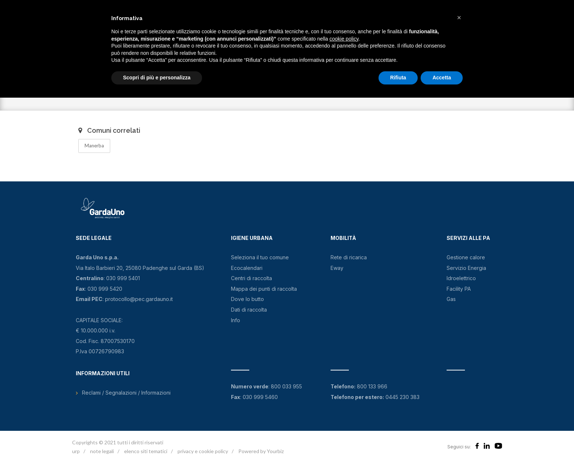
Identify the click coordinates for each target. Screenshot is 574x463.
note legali (102, 451)
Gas (451, 299)
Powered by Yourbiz (261, 451)
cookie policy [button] (343, 39)
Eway (337, 268)
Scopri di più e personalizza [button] (156, 77)
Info (235, 320)
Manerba (94, 145)
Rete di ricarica (349, 257)
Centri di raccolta (251, 278)
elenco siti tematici (145, 451)
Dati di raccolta (249, 309)
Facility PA (459, 289)
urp (76, 451)
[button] (459, 17)
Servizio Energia (466, 268)
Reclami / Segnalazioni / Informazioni (126, 392)
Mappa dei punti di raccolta (264, 289)
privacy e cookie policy (203, 451)
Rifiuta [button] (398, 77)
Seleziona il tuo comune (260, 257)
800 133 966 (372, 386)
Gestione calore (466, 257)
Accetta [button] (441, 77)
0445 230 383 (402, 397)
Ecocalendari (246, 268)
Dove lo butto (247, 299)
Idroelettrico (461, 278)
